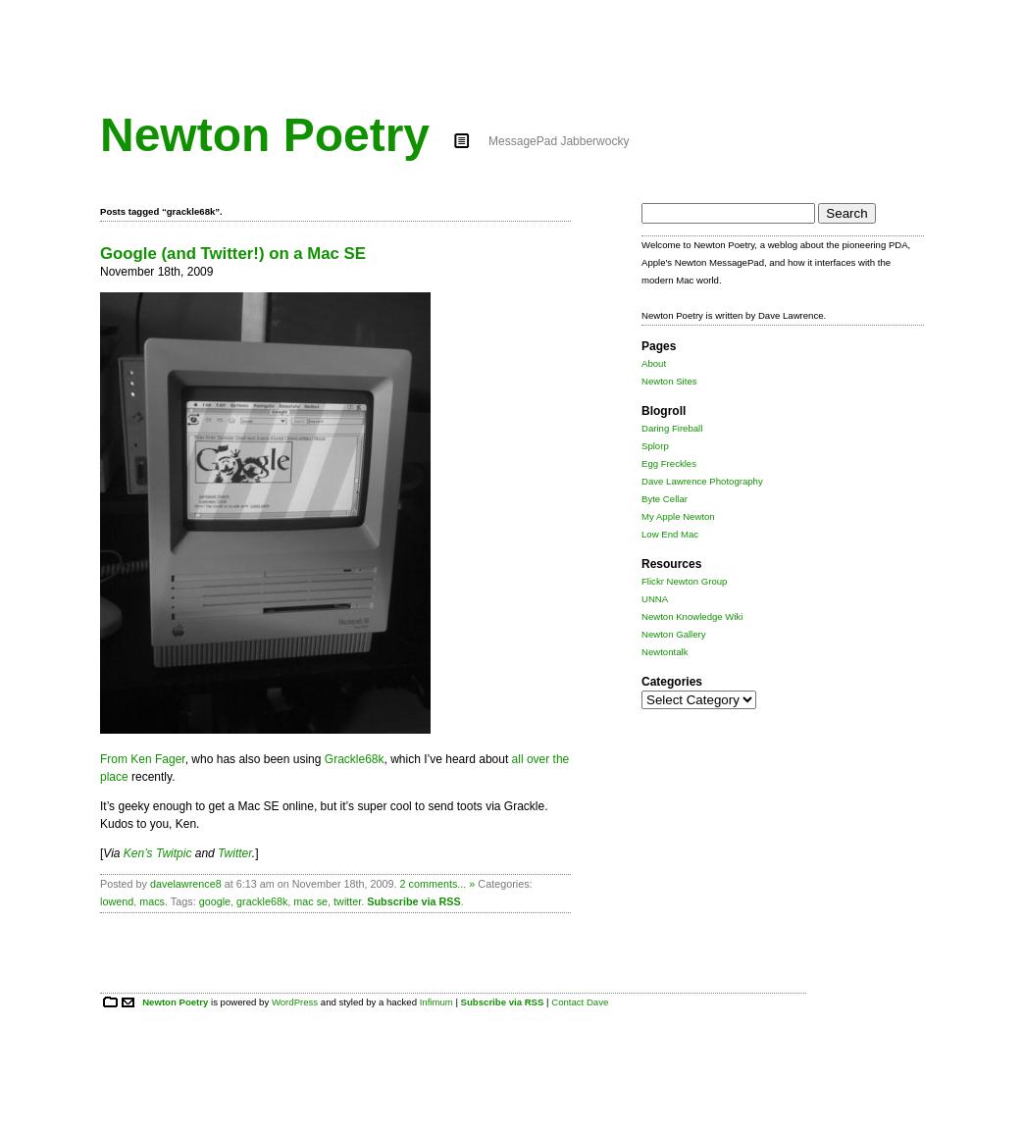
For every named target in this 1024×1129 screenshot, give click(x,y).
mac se (310, 901)
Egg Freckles (668, 463)
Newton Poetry (265, 135)
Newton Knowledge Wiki (691, 616)
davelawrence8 (186, 884)
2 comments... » (438, 884)
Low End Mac (669, 534)
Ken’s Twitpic (158, 853)
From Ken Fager (142, 759)
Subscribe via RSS (413, 901)
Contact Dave (579, 1002)
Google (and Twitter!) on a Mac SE (233, 253)
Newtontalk (664, 651)
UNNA (654, 598)
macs (152, 901)
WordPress (295, 1002)
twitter (347, 901)
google (214, 901)
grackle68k (261, 901)
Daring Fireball (671, 428)
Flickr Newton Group (684, 581)
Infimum (436, 1002)
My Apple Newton (678, 516)
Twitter (235, 853)
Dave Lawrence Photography (702, 481)
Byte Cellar (664, 498)
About (653, 363)
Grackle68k (354, 759)
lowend (116, 901)
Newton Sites (669, 381)
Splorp (655, 445)
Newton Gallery (673, 634)
